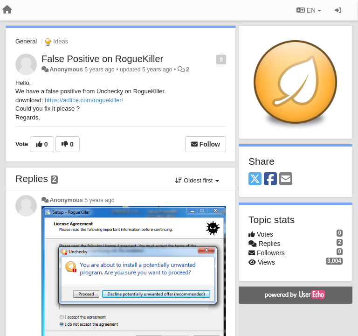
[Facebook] (270, 179)
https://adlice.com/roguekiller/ (84, 100)
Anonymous (66, 69)
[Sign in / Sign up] (338, 10)
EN (308, 10)
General (26, 41)
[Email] (285, 179)
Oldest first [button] (197, 180)
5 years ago (99, 200)
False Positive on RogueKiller (102, 59)
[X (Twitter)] (255, 179)
